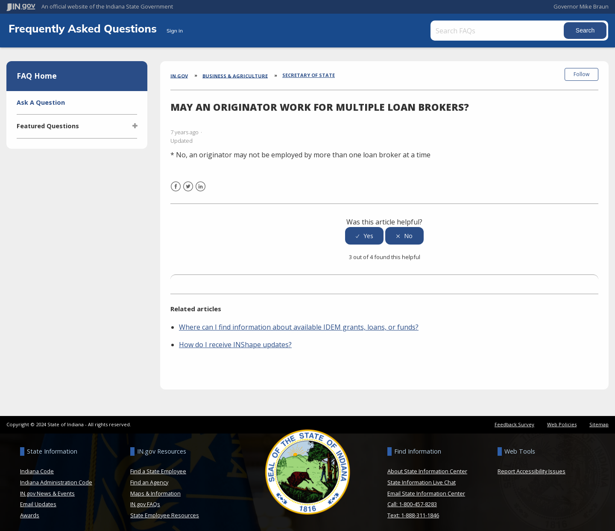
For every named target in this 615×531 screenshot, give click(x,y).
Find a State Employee (158, 467)
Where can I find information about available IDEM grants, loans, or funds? (299, 323)
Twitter (188, 188)
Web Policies (562, 421)
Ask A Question (41, 102)
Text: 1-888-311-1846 (413, 511)
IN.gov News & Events (47, 489)
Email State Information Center (426, 489)
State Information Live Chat (421, 478)
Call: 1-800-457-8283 (412, 500)
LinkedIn (200, 188)
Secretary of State (308, 75)
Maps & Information (155, 489)
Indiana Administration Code (56, 478)
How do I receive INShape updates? (235, 341)
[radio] (364, 232)
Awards (29, 511)
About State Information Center (427, 467)
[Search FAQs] (494, 30)
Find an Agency (149, 478)
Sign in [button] (175, 30)
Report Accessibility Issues (531, 467)
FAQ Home (37, 76)
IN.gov (179, 75)
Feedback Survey (514, 421)
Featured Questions (48, 126)
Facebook (175, 188)
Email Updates (38, 500)
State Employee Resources (164, 511)
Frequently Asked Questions (84, 28)
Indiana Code (37, 467)
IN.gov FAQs (145, 500)
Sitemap (599, 421)
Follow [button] (581, 74)
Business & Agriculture (235, 75)
